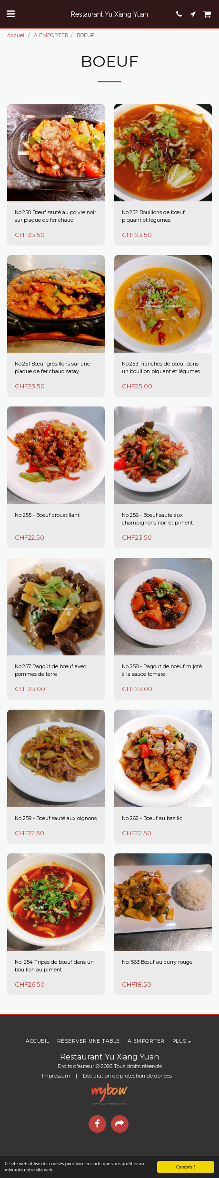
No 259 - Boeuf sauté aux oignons (56, 818)
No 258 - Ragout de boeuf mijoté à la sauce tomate (162, 670)
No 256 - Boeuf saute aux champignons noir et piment (157, 519)
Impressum (56, 1076)
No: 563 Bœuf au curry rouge (157, 962)
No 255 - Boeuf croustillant (47, 515)
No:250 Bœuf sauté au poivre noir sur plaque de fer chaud (55, 216)
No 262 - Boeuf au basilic (152, 818)
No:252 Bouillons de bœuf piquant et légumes (153, 216)
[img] (56, 152)
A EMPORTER (51, 35)
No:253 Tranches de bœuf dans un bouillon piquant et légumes (161, 368)
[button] (10, 14)
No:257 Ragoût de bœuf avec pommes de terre (50, 670)
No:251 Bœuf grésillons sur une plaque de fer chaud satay (52, 368)
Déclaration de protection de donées (127, 1076)
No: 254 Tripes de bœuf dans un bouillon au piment (54, 966)
